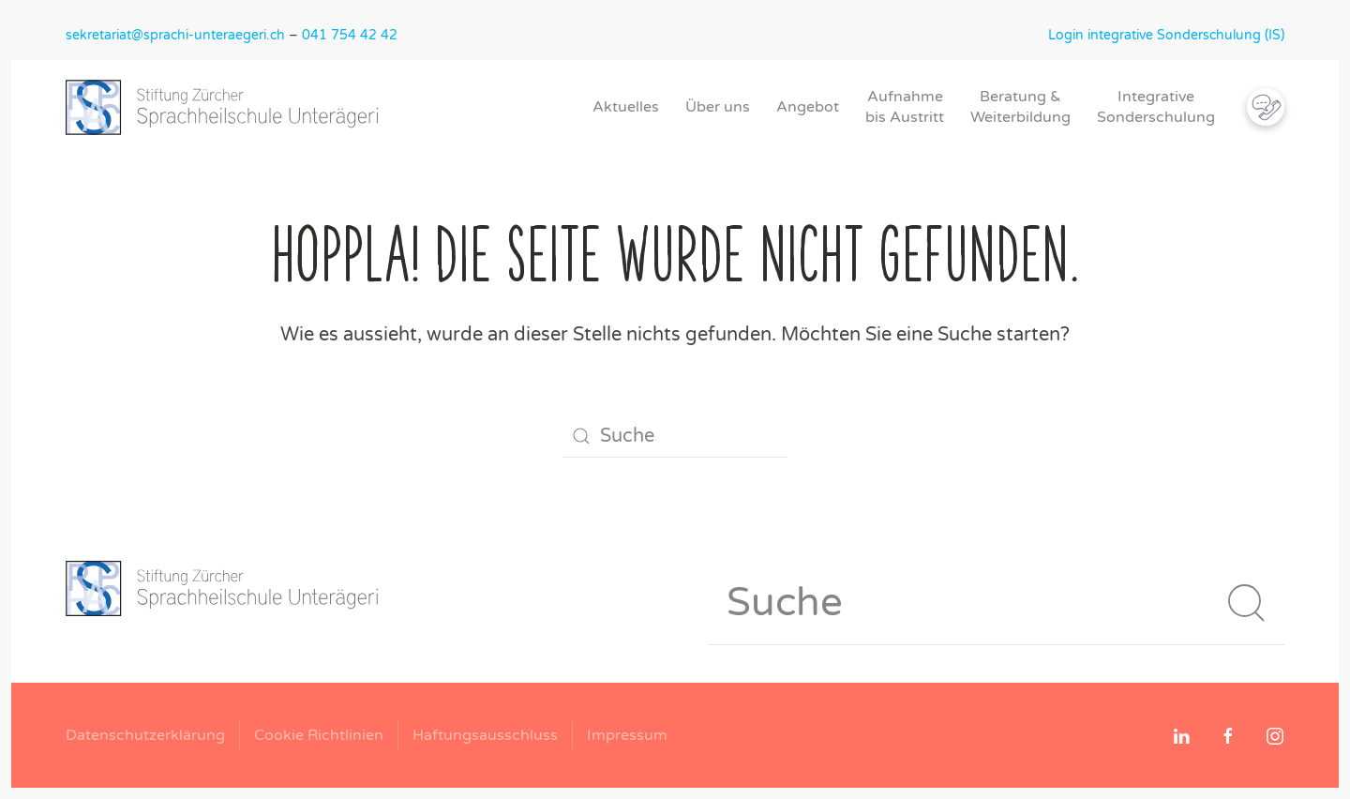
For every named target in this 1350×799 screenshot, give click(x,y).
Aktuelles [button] (625, 107)
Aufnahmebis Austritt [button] (904, 107)
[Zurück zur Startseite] (230, 107)
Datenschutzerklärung (145, 735)
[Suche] (675, 436)
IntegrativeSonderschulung (1156, 107)
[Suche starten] (1246, 603)
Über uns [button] (717, 107)
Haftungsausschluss (485, 735)
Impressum (627, 735)
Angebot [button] (807, 107)
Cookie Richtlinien (318, 735)
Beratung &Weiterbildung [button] (1020, 107)
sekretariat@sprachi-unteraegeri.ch (175, 35)
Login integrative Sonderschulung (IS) (1166, 35)
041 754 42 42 (350, 35)
